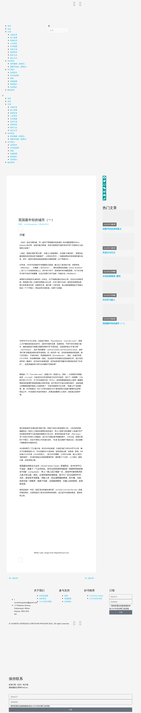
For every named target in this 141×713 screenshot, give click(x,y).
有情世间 (13, 52)
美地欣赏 (13, 40)
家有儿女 (13, 55)
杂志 (9, 29)
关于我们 (11, 69)
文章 (9, 31)
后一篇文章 (90, 578)
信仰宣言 (13, 72)
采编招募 (13, 81)
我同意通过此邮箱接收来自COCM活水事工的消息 (30, 706)
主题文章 (13, 34)
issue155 (107, 248)
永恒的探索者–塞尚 (112, 276)
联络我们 (13, 84)
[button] (24, 95)
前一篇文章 (12, 578)
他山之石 (13, 58)
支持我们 (13, 87)
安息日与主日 (109, 252)
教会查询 (11, 90)
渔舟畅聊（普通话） (18, 63)
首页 (9, 26)
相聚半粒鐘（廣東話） (19, 66)
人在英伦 (13, 43)
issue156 (107, 224)
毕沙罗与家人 (109, 300)
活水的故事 (14, 75)
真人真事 (13, 37)
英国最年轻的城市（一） (114, 323)
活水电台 (11, 60)
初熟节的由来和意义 (112, 229)
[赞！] (20, 228)
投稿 (12, 78)
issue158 (107, 295)
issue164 (107, 319)
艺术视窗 (13, 46)
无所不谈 (13, 49)
